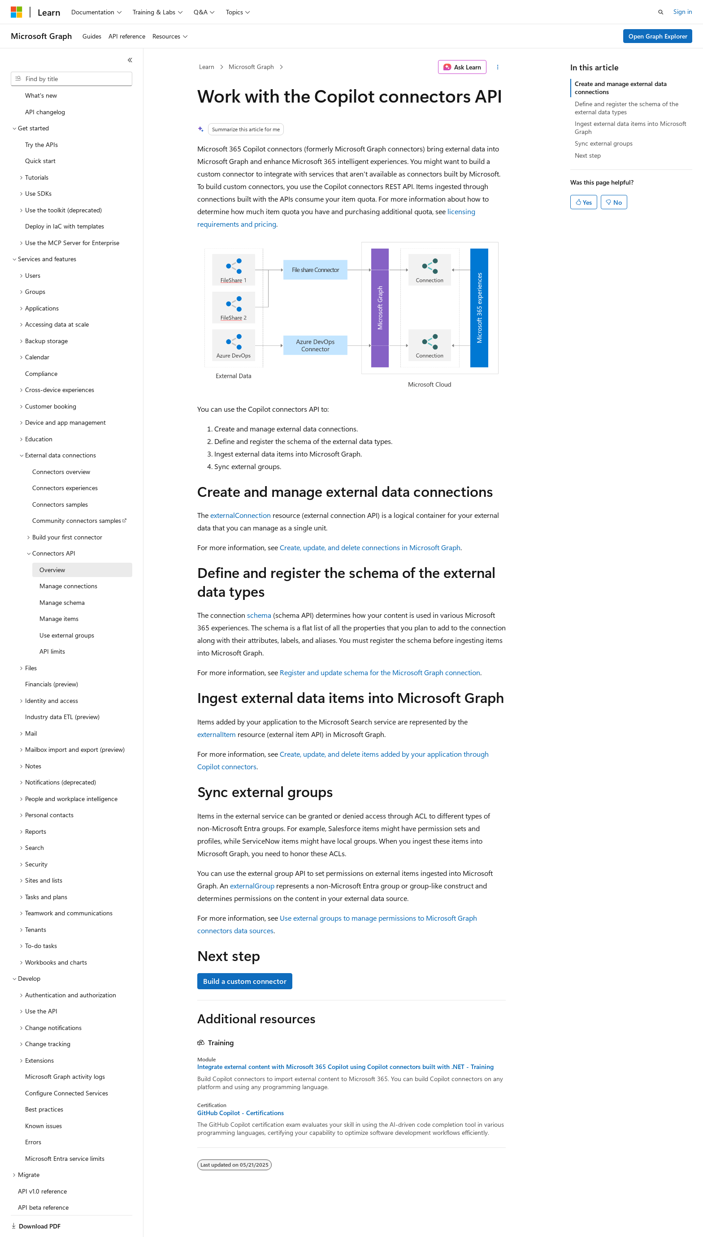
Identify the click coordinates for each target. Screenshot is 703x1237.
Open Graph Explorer (658, 36)
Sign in (682, 11)
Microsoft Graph (251, 66)
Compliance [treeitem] (41, 342)
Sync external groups (604, 143)
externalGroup (252, 885)
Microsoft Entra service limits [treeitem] (64, 1127)
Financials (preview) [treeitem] (51, 653)
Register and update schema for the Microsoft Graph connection (380, 672)
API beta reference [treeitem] (43, 1176)
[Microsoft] (16, 12)
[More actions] (498, 67)
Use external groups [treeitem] (66, 604)
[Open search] (661, 12)
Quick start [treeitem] (40, 129)
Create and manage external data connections (621, 87)
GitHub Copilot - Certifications (240, 1113)
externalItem (216, 734)
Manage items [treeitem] (58, 587)
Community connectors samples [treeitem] (76, 489)
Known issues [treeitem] (43, 1094)
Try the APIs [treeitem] (41, 113)
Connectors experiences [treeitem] (65, 457)
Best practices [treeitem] (44, 1078)
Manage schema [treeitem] (62, 571)
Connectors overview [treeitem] (61, 440)
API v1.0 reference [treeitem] (42, 1160)
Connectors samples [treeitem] (60, 473)
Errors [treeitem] (33, 1111)
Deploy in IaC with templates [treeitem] (64, 195)
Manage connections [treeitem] (68, 555)
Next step (588, 155)
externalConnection (240, 515)
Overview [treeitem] (52, 538)
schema (259, 615)
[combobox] (71, 79)
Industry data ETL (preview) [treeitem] (62, 685)
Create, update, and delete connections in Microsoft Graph (370, 547)
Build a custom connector (244, 981)
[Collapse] (130, 60)
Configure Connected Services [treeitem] (66, 1062)
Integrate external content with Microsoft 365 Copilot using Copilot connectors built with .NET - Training (345, 1067)
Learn (206, 66)
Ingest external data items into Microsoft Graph (630, 127)
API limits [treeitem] (52, 620)
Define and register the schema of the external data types (626, 107)
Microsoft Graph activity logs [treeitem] (65, 1045)
